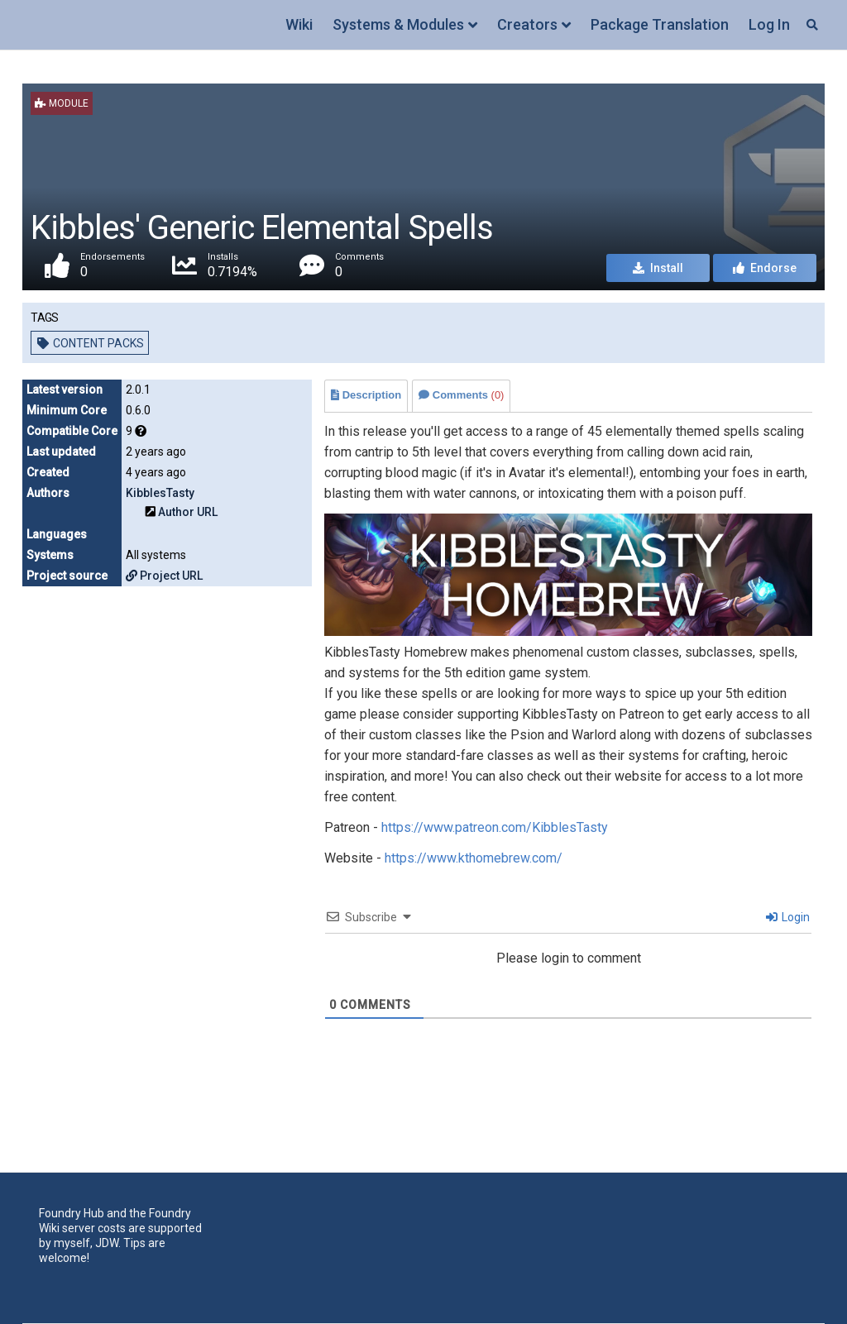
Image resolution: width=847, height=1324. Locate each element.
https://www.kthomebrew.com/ (473, 858)
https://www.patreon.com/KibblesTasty (494, 827)
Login (788, 917)
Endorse (765, 268)
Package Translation (660, 24)
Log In (769, 24)
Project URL (164, 575)
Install (658, 268)
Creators (527, 24)
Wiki (299, 24)
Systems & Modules (398, 24)
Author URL (188, 512)
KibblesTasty (160, 492)
